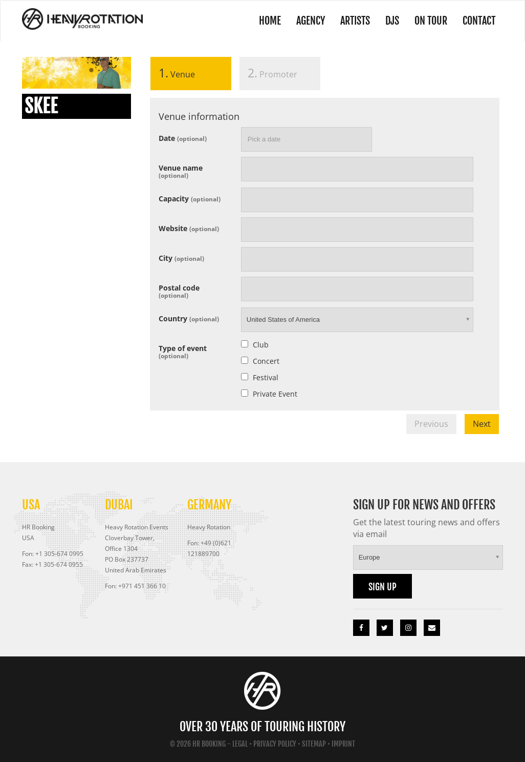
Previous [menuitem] (431, 423)
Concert (266, 361)
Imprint (343, 743)
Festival (265, 377)
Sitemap (314, 743)
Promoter (272, 73)
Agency (310, 20)
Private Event (275, 394)
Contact (479, 20)
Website (189, 227)
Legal (240, 743)
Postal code (179, 291)
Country (189, 318)
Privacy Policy (274, 743)
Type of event (183, 351)
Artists (355, 20)
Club (261, 344)
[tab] (190, 75)
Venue (172, 73)
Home (270, 20)
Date (183, 137)
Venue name (181, 171)
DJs (392, 20)
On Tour (430, 20)
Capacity (190, 198)
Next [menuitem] (482, 423)
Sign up (382, 586)
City (181, 257)
